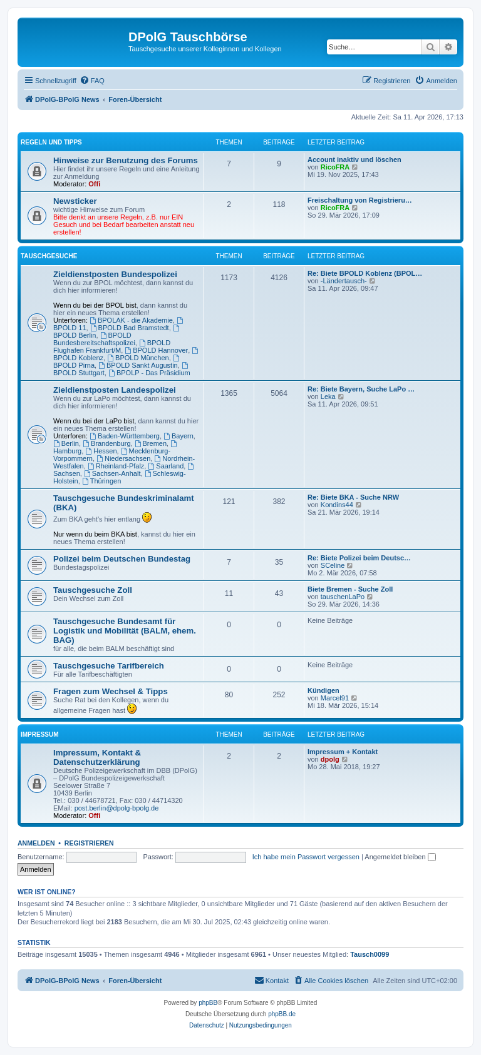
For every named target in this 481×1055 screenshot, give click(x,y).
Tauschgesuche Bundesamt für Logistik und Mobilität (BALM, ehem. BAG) (124, 631)
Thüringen (101, 481)
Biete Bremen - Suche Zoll (350, 589)
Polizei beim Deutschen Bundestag (121, 558)
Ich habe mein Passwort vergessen (305, 857)
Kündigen (323, 690)
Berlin (66, 443)
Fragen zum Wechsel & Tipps (110, 691)
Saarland (166, 466)
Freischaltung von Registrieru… (360, 200)
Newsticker (75, 201)
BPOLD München (137, 357)
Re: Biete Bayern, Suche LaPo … (361, 389)
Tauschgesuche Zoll (92, 590)
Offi (94, 184)
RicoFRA (335, 167)
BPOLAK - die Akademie (131, 320)
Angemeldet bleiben (400, 857)
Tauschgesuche (49, 256)
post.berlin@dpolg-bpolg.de (117, 808)
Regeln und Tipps (51, 142)
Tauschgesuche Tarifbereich (108, 665)
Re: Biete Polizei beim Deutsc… (359, 558)
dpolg (330, 759)
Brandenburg (106, 443)
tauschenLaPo (343, 596)
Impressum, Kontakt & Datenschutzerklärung (97, 757)
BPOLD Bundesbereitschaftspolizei (94, 338)
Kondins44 (337, 504)
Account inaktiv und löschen (354, 159)
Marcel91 (335, 698)
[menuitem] (92, 80)
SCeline (333, 565)
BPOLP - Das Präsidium (149, 372)
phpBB (208, 1002)
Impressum (40, 734)
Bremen (151, 443)
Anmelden (36, 843)
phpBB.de (282, 1014)
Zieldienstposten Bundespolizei (115, 274)
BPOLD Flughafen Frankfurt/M (111, 346)
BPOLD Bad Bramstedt (129, 327)
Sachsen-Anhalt (112, 473)
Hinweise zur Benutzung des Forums (125, 160)
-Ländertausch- (344, 281)
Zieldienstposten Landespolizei (114, 390)
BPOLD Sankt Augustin (138, 365)
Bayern (178, 436)
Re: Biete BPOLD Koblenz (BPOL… (365, 273)
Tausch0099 (369, 954)
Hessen (100, 451)
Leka (328, 396)
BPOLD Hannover (156, 350)
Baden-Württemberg (125, 436)
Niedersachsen (123, 458)
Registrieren (89, 843)
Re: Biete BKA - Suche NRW (353, 497)
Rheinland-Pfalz (116, 466)
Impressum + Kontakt (343, 751)
